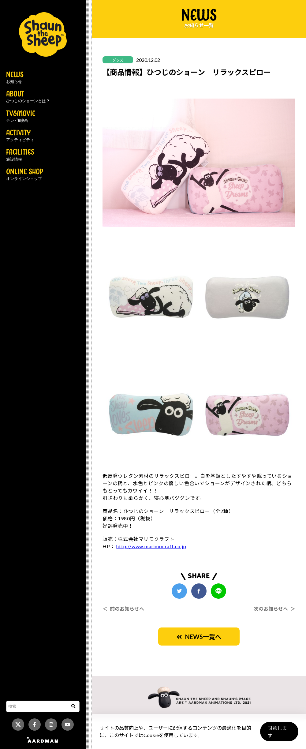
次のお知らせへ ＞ (274, 609)
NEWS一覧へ (199, 636)
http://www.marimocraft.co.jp (151, 546)
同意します (279, 734)
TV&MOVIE (20, 116)
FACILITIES (20, 155)
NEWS (15, 78)
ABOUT (28, 97)
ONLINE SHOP (24, 175)
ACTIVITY (20, 136)
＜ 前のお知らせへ (123, 609)
